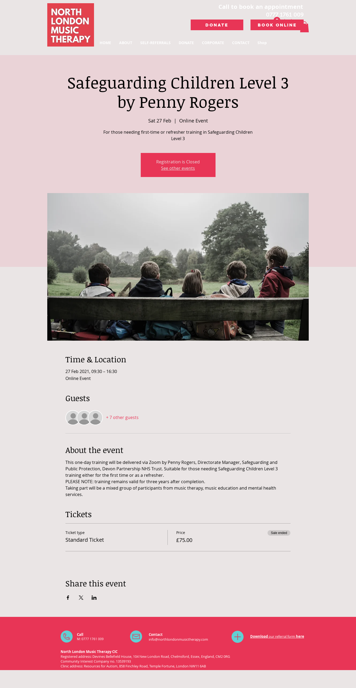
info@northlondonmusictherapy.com (178, 639)
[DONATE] (217, 25)
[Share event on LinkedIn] (94, 597)
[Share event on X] (81, 597)
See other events (178, 168)
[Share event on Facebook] (68, 597)
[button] (304, 26)
